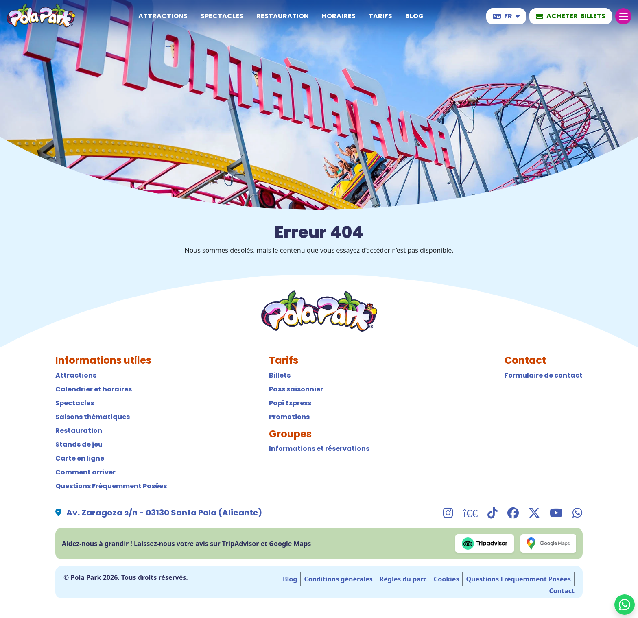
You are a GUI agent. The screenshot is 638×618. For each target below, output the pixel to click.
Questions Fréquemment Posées (111, 486)
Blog (414, 16)
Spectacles (222, 16)
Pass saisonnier (296, 389)
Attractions (163, 16)
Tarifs (380, 16)
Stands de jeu (79, 444)
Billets (280, 375)
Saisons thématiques (92, 416)
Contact (562, 590)
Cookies (446, 579)
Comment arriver (85, 472)
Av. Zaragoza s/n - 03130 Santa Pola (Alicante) (164, 512)
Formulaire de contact (544, 375)
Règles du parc (403, 579)
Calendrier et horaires (93, 389)
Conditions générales (338, 579)
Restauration (282, 16)
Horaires (339, 16)
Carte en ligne (79, 458)
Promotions (289, 416)
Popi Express (290, 403)
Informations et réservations (319, 448)
